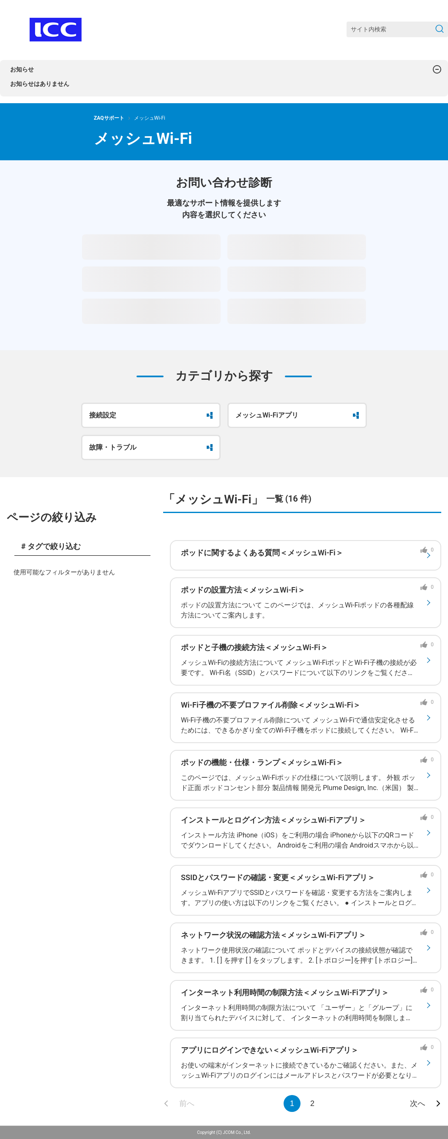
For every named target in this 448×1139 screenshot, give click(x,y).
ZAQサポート (109, 118)
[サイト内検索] (397, 29)
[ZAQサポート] (56, 29)
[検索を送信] (439, 29)
